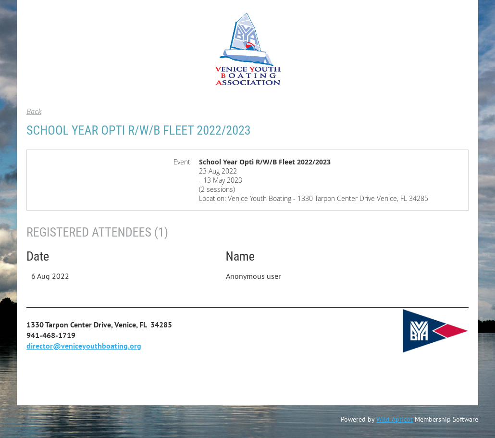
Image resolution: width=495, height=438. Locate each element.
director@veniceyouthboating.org (83, 345)
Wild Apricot (394, 419)
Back (33, 111)
